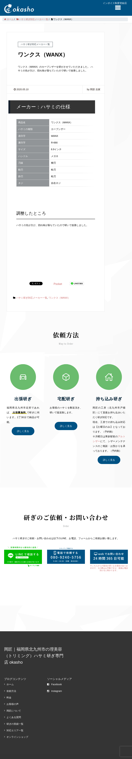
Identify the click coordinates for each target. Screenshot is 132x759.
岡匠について (14, 702)
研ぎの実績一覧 (15, 715)
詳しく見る (23, 423)
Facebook (54, 676)
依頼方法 (11, 682)
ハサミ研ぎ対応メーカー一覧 (31, 289)
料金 (9, 689)
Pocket (58, 275)
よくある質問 (14, 709)
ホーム (10, 676)
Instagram (54, 682)
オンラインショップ (17, 728)
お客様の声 (13, 695)
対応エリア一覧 (15, 722)
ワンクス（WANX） (59, 289)
